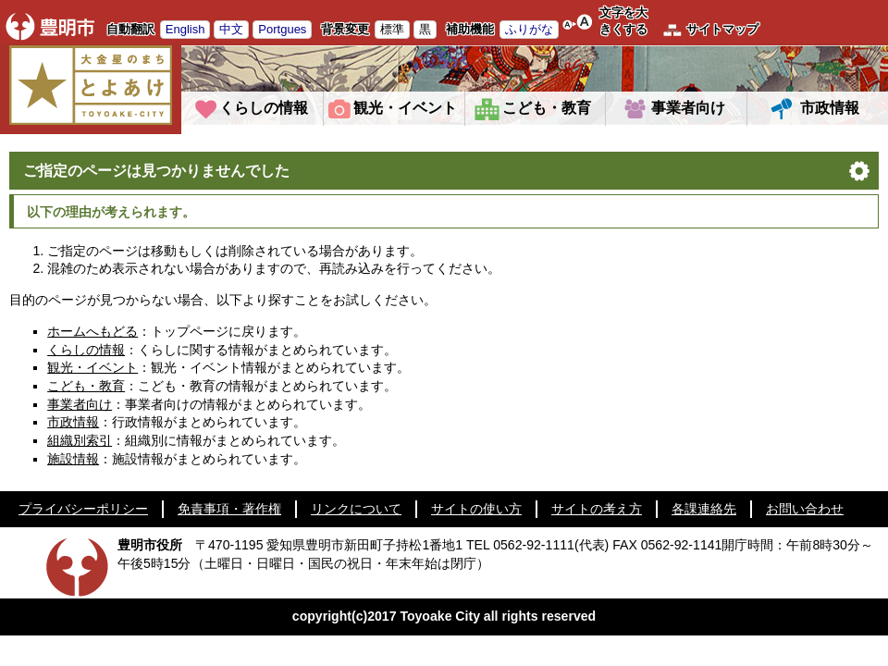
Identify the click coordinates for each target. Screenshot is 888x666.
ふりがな (529, 29)
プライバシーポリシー (83, 508)
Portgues (282, 29)
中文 (231, 29)
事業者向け (688, 108)
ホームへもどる (92, 331)
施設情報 (73, 458)
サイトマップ (722, 29)
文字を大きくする (623, 21)
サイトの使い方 (476, 508)
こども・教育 (546, 108)
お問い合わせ (805, 508)
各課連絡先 (704, 508)
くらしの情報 (263, 108)
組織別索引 (79, 440)
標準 (392, 29)
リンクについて (356, 508)
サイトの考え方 (596, 508)
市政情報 (829, 108)
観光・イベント (405, 108)
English (185, 29)
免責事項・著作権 (229, 508)
